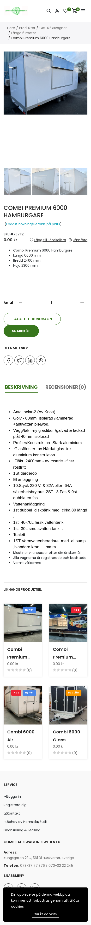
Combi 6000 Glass (66, 736)
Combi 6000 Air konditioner (21, 736)
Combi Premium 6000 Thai (64, 653)
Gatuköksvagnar (53, 28)
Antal (8, 302)
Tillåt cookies (45, 914)
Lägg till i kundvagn (32, 319)
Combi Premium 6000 (17, 653)
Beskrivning (21, 387)
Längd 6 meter (23, 33)
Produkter (27, 28)
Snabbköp (21, 331)
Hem (11, 28)
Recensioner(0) (65, 387)
